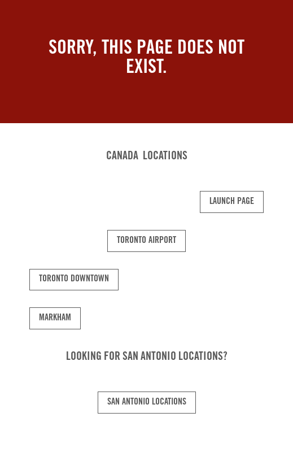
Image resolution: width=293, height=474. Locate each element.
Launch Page (231, 201)
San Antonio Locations (146, 402)
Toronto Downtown (74, 279)
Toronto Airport (146, 240)
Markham (55, 318)
